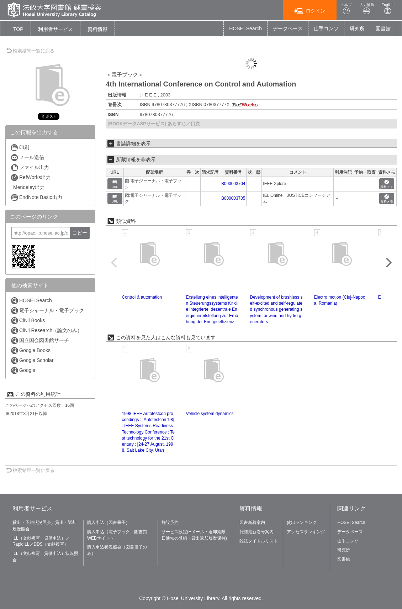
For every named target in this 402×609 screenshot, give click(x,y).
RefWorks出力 (30, 177)
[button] (55, 29)
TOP (18, 29)
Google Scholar (32, 360)
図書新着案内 (252, 522)
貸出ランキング (302, 522)
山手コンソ (326, 28)
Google (22, 370)
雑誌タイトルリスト (258, 541)
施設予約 (170, 522)
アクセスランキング (306, 531)
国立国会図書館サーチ (39, 340)
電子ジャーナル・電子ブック (47, 310)
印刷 (19, 147)
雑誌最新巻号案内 (256, 531)
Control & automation (142, 297)
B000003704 (233, 183)
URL (115, 184)
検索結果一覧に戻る (30, 50)
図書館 (383, 28)
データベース (288, 28)
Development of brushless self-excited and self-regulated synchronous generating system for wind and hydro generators (276, 309)
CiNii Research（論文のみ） (46, 330)
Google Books (30, 350)
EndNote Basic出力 (36, 197)
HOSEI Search (245, 28)
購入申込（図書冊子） (108, 522)
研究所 (357, 28)
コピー (79, 233)
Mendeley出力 (29, 187)
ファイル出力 (29, 167)
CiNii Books (27, 320)
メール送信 (27, 157)
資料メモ (386, 184)
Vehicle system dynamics (210, 413)
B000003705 (233, 198)
